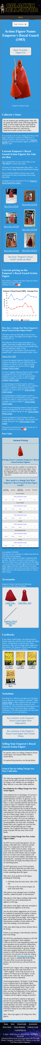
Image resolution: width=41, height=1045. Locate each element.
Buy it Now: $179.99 (11, 220)
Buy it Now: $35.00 (11, 198)
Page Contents (20, 24)
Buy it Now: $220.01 (29, 242)
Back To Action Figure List (20, 51)
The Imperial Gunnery (25, 956)
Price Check (7, 1027)
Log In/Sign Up (20, 1030)
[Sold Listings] (30, 390)
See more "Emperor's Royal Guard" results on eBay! (20, 258)
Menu (20, 17)
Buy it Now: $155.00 (29, 198)
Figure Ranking (19, 1027)
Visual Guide (21, 1024)
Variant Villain (7, 702)
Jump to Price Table (9, 356)
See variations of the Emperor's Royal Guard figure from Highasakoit (20, 720)
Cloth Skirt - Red (24, 596)
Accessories (33, 1024)
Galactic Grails (33, 1027)
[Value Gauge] (14, 368)
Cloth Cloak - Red (10, 597)
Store (12, 1024)
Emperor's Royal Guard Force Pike (10, 616)
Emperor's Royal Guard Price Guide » (19, 182)
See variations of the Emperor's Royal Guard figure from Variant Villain (20, 733)
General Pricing (20, 440)
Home (6, 1024)
